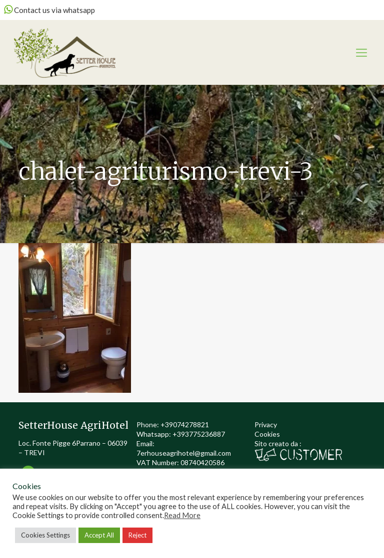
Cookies (267, 434)
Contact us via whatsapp (49, 9)
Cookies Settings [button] (45, 535)
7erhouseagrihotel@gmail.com (183, 453)
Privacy (265, 424)
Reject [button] (137, 535)
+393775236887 (198, 434)
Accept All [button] (99, 535)
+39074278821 (184, 424)
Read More (182, 515)
